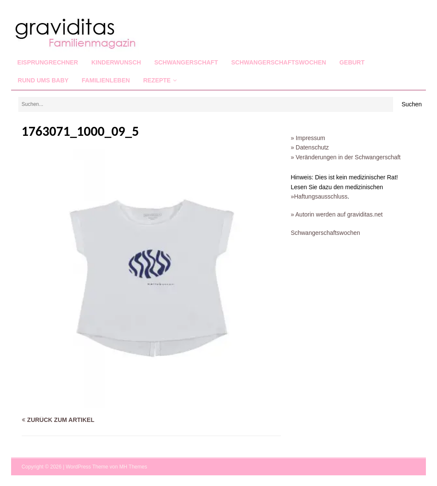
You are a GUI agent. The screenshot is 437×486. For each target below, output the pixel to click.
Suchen (412, 104)
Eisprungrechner (47, 62)
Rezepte (157, 80)
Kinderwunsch (116, 62)
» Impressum (308, 138)
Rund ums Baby (43, 80)
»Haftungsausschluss (319, 196)
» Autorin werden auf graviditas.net (337, 214)
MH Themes (133, 467)
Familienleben (106, 80)
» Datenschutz (310, 147)
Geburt (351, 62)
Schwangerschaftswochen (278, 62)
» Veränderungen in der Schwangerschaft (346, 157)
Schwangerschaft (186, 62)
